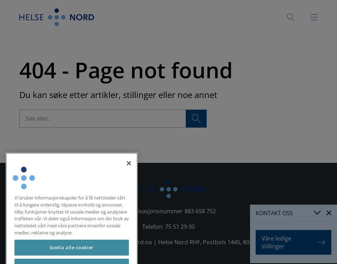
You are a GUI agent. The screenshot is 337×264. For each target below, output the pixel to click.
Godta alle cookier (72, 253)
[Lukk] (129, 169)
